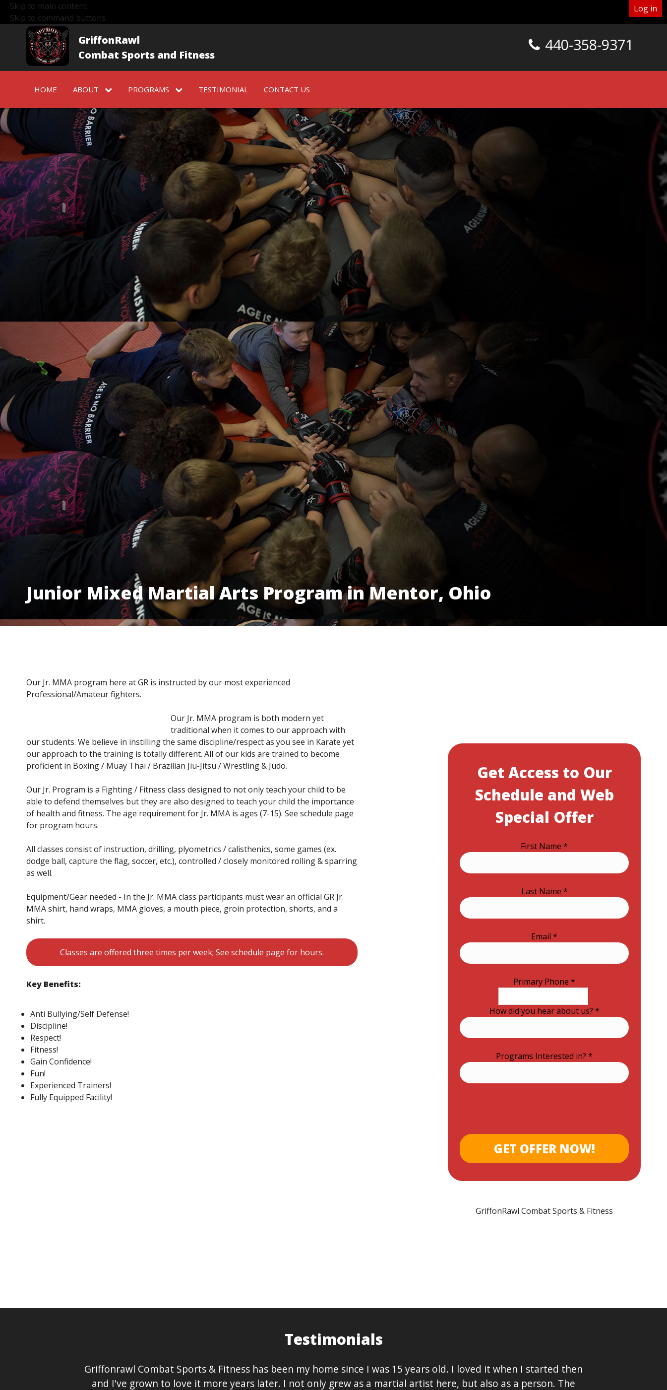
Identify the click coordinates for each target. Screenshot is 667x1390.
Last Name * (544, 891)
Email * (544, 936)
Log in (645, 8)
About (92, 89)
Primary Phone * (544, 981)
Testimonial (223, 89)
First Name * (544, 846)
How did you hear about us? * (544, 1010)
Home (45, 89)
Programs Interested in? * (544, 1056)
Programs (155, 89)
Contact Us (287, 89)
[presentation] (535, 1114)
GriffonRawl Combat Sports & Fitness (544, 1210)
